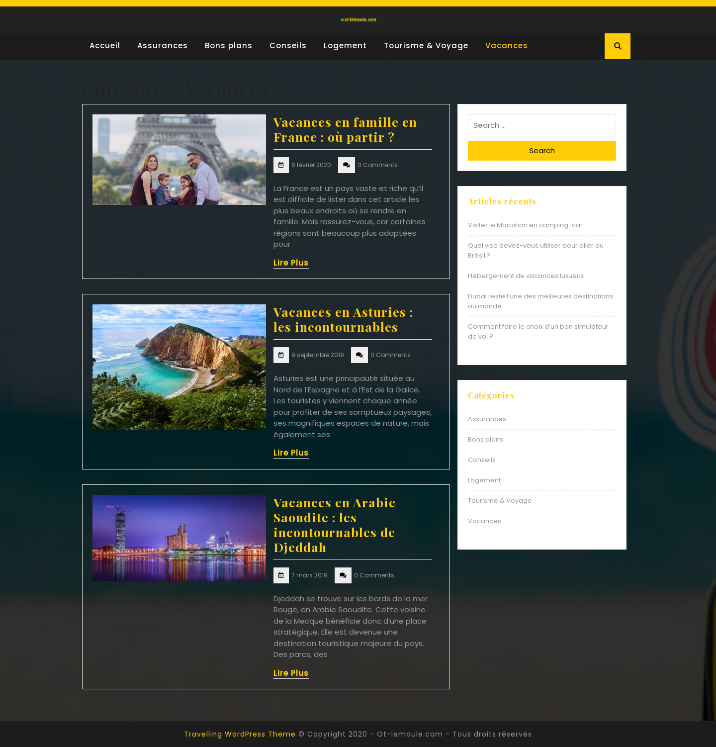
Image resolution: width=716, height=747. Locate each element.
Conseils (288, 45)
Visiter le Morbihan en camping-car (525, 225)
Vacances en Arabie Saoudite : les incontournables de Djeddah (334, 524)
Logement (345, 45)
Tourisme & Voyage (426, 45)
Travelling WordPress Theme (240, 734)
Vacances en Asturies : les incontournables (343, 319)
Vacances (506, 45)
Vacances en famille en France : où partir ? (345, 129)
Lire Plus (291, 263)
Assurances (162, 45)
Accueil (105, 45)
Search (542, 150)
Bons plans (229, 45)
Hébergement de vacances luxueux (526, 275)
